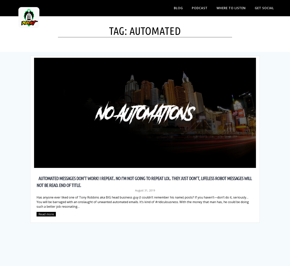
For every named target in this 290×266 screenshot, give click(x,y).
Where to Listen (231, 8)
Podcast (200, 8)
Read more (46, 214)
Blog (178, 8)
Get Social (264, 8)
